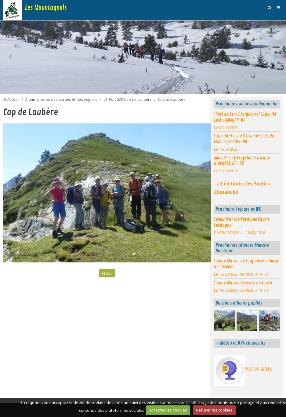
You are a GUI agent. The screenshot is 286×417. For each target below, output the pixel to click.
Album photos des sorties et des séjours (61, 99)
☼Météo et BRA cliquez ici (240, 343)
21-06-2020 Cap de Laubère (127, 99)
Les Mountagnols (46, 8)
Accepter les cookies (168, 410)
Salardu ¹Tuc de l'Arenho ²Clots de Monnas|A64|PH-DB (244, 138)
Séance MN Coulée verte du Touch (243, 283)
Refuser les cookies (214, 410)
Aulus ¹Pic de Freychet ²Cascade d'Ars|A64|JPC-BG (242, 160)
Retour (107, 273)
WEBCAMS (258, 369)
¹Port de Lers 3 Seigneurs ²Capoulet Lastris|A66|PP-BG (245, 117)
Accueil (13, 99)
